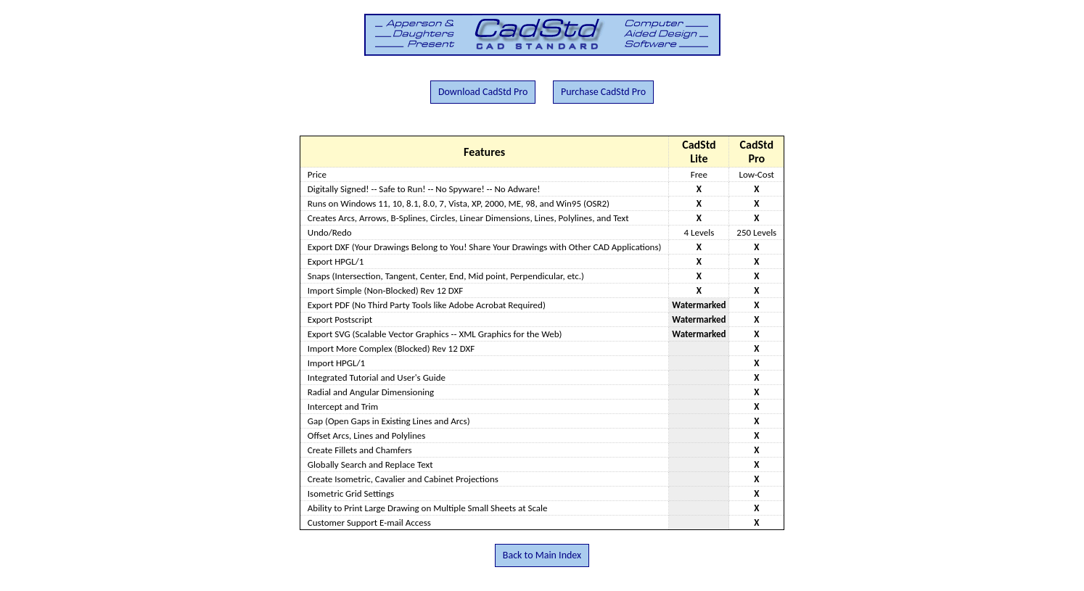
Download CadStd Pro (482, 92)
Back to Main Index (542, 555)
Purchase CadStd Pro (603, 92)
